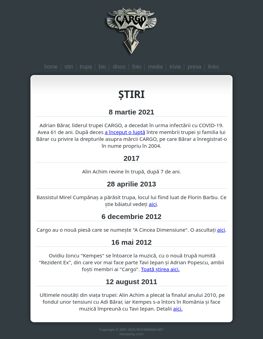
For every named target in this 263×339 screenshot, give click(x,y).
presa (194, 67)
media (155, 67)
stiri (68, 67)
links (213, 67)
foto (136, 67)
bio (102, 67)
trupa (86, 67)
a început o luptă (125, 132)
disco (119, 67)
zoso (140, 334)
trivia (175, 67)
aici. (178, 308)
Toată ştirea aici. (160, 269)
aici (152, 204)
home (51, 67)
